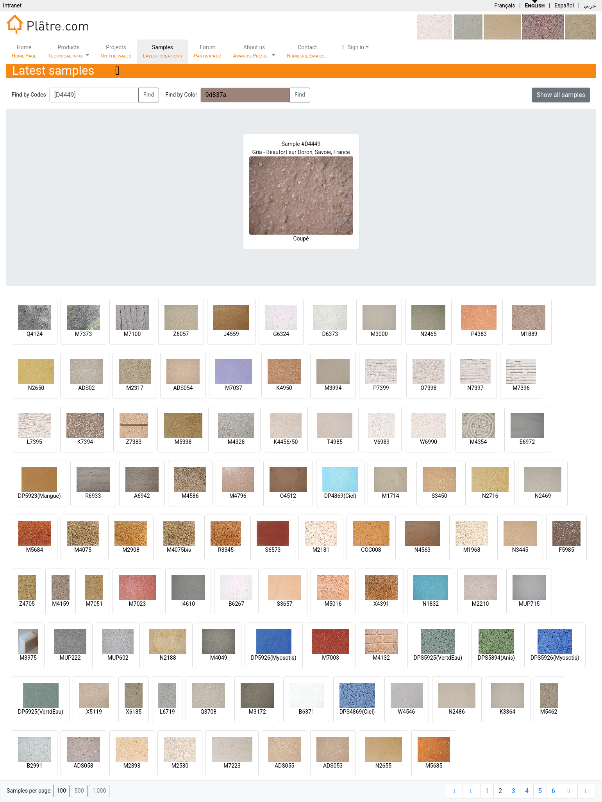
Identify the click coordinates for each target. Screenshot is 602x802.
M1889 (529, 334)
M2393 (132, 766)
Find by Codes (29, 95)
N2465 (428, 334)
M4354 (478, 442)
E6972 (527, 442)
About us (252, 51)
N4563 (422, 550)
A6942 (142, 496)
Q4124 (35, 334)
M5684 (34, 550)
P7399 (381, 388)
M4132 (381, 658)
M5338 (183, 442)
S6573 (273, 550)
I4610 (188, 604)
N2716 (490, 496)
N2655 (383, 766)
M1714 (390, 496)
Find (148, 95)
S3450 (439, 496)
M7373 (83, 334)
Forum (208, 51)
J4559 (231, 334)
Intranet (12, 5)
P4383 (479, 334)
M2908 (130, 550)
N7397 (475, 388)
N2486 (456, 712)
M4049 (218, 658)
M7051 (94, 604)
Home (24, 51)
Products (66, 51)
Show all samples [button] (561, 95)
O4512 (288, 496)
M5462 (548, 712)
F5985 (566, 550)
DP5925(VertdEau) (40, 712)
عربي (590, 5)
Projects (116, 51)
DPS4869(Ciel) (357, 712)
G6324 (281, 334)
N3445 (520, 550)
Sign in (351, 47)
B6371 (306, 712)
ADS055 (284, 766)
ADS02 (86, 388)
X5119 (94, 712)
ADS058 (83, 766)
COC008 (371, 550)
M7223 (232, 766)
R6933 (93, 496)
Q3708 (208, 712)
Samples (162, 51)
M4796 (238, 496)
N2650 (36, 388)
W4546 (406, 712)
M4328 (236, 442)
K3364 (507, 712)
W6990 (428, 442)
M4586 (190, 496)
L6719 (167, 712)
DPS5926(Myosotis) (555, 658)
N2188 (168, 658)
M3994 (333, 388)
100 (61, 791)
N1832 (431, 604)
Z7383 (134, 442)
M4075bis (179, 550)
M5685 (434, 766)
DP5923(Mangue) (39, 496)
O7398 (428, 388)
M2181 (321, 550)
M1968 (472, 550)
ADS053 (333, 766)
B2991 (34, 766)
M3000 (379, 334)
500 (79, 791)
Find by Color (181, 95)
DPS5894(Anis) (496, 658)
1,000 (99, 791)
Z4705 (27, 604)
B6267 (236, 604)
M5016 (333, 604)
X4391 (381, 604)
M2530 (180, 766)
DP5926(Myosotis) (273, 658)
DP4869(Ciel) (340, 496)
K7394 (85, 442)
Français (504, 5)
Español (564, 5)
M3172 (257, 712)
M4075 (82, 550)
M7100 (132, 334)
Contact (307, 51)
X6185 (133, 712)
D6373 (330, 334)
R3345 (226, 550)
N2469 (543, 496)
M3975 (28, 658)
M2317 (134, 388)
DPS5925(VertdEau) (438, 658)
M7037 (233, 388)
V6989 (381, 442)
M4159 (60, 604)
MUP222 (70, 658)
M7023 (137, 604)
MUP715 (529, 604)
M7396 (521, 388)
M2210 (480, 604)
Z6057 (181, 334)
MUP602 (118, 658)
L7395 (34, 442)
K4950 (284, 388)
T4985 (335, 442)
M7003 (330, 658)
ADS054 (183, 388)
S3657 (285, 604)
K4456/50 (286, 442)
